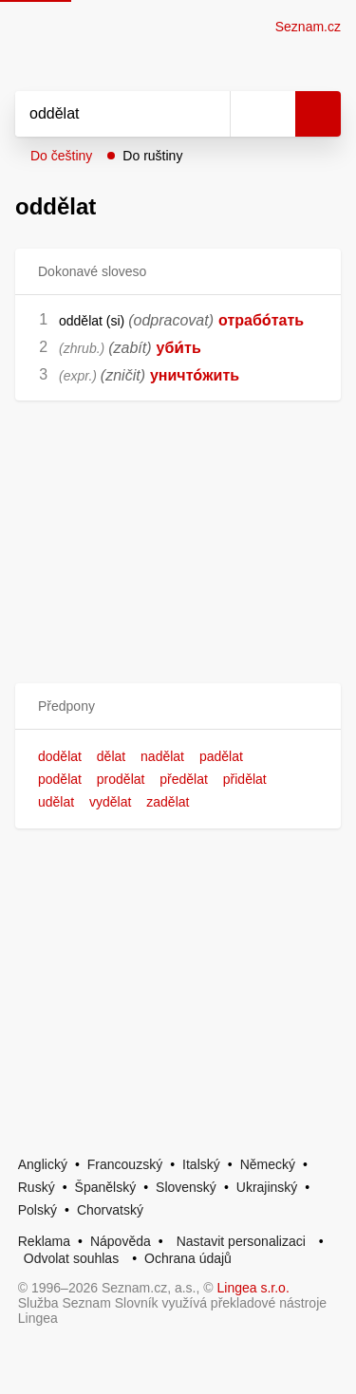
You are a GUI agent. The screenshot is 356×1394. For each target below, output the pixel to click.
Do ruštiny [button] (152, 155)
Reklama (44, 1241)
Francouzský (124, 1164)
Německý (267, 1164)
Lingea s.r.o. (253, 1287)
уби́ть (179, 348)
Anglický (42, 1164)
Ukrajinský (267, 1187)
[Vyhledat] (101, 114)
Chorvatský (110, 1209)
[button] (178, 706)
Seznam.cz (308, 26)
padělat (221, 756)
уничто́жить (194, 375)
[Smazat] (209, 114)
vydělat (110, 801)
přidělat (245, 779)
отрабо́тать (261, 320)
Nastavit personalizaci (241, 1241)
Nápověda (120, 1241)
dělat (111, 756)
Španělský (106, 1187)
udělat (56, 801)
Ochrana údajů (188, 1258)
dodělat (60, 756)
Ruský (36, 1187)
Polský (37, 1209)
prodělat (121, 779)
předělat (183, 779)
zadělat (167, 801)
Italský (201, 1164)
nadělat (162, 756)
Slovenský (186, 1187)
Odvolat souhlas (71, 1258)
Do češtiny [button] (61, 155)
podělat (60, 779)
